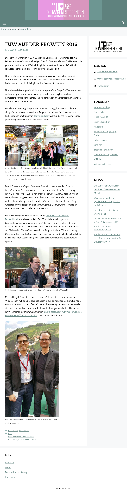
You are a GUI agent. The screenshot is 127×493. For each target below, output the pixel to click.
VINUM (97, 159)
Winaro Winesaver (103, 164)
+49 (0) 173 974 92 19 (107, 71)
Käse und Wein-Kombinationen (21, 437)
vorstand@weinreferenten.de (111, 79)
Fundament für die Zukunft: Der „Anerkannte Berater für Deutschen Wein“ (107, 238)
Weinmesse (24, 431)
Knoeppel (98, 127)
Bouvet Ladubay (41, 116)
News (14, 29)
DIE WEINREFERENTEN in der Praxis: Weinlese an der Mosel (107, 190)
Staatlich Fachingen (103, 150)
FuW (10, 434)
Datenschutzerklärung (16, 472)
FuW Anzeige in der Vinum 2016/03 (22, 439)
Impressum (10, 477)
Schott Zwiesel (101, 140)
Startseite (4, 29)
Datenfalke (99, 112)
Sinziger (98, 145)
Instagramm (103, 86)
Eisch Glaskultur (102, 122)
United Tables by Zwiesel (106, 154)
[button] (123, 23)
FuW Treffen (25, 29)
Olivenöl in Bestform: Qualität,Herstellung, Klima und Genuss (107, 202)
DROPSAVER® (101, 117)
